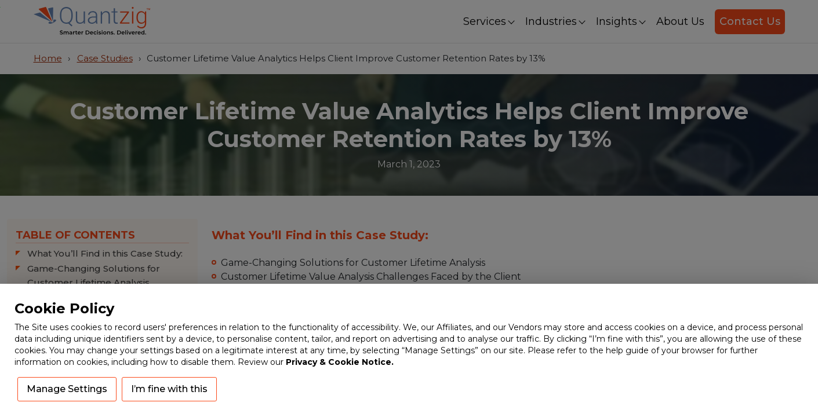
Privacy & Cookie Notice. (340, 362)
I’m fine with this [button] (169, 388)
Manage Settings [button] (67, 388)
